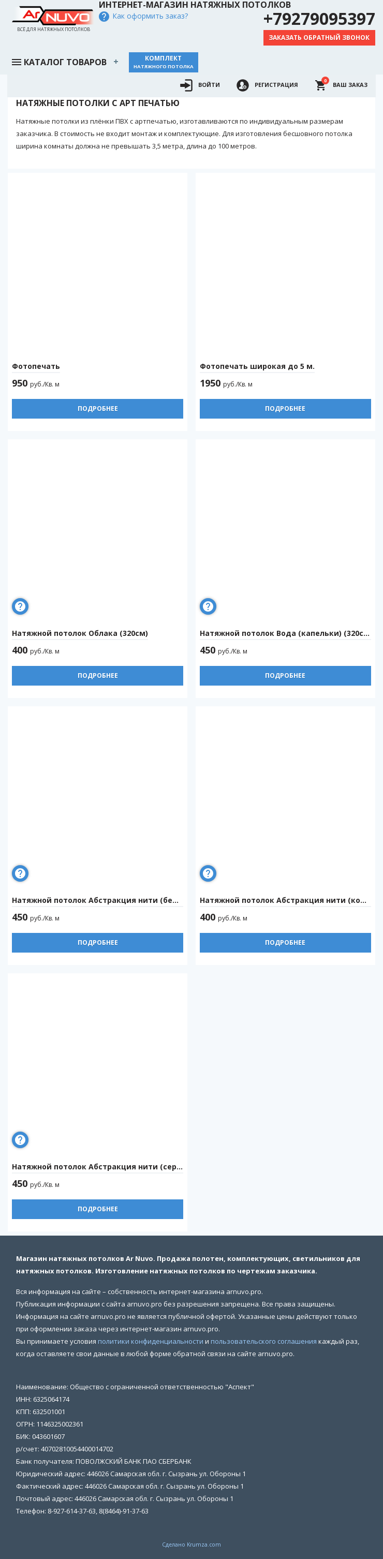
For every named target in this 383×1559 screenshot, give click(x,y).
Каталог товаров (58, 61)
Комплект (164, 62)
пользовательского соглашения (264, 1341)
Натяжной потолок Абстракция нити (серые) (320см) (116, 1166)
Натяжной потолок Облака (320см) (80, 633)
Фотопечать (36, 366)
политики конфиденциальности (150, 1341)
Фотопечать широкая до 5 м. (257, 366)
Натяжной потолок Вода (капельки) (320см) (286, 633)
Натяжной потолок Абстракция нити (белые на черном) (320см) (138, 900)
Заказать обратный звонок (319, 37)
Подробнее (98, 408)
